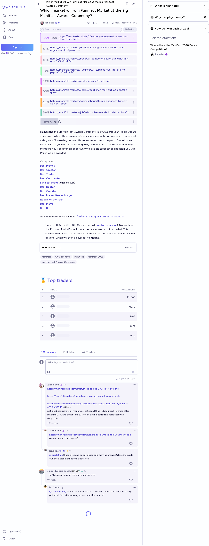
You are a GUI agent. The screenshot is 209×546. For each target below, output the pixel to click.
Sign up (17, 47)
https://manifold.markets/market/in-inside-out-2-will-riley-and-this (83, 388)
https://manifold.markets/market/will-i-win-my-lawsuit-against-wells (83, 396)
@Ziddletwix (56, 455)
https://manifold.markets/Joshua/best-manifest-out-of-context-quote (89, 91)
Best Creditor (48, 191)
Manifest (79, 256)
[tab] (48, 352)
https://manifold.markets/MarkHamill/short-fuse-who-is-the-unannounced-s (90, 434)
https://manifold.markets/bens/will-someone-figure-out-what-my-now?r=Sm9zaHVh (89, 60)
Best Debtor (47, 186)
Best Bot (45, 208)
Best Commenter (50, 178)
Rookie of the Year (51, 199)
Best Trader (47, 174)
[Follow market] (127, 4)
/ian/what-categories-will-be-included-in (100, 216)
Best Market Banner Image (56, 195)
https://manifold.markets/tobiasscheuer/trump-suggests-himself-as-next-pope (89, 102)
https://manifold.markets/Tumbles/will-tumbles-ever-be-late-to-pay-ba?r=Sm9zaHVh (88, 71)
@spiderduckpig (57, 491)
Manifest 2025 (95, 256)
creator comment (106, 225)
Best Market (47, 165)
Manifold (46, 256)
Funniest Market (50, 182)
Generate (128, 247)
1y (65, 384)
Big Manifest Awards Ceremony (58, 262)
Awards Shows (62, 256)
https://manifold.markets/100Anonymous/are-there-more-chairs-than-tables (93, 38)
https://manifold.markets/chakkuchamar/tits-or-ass (80, 81)
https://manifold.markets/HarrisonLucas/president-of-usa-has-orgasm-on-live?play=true (87, 49)
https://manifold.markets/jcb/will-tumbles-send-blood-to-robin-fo (89, 112)
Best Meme (46, 203)
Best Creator (48, 169)
